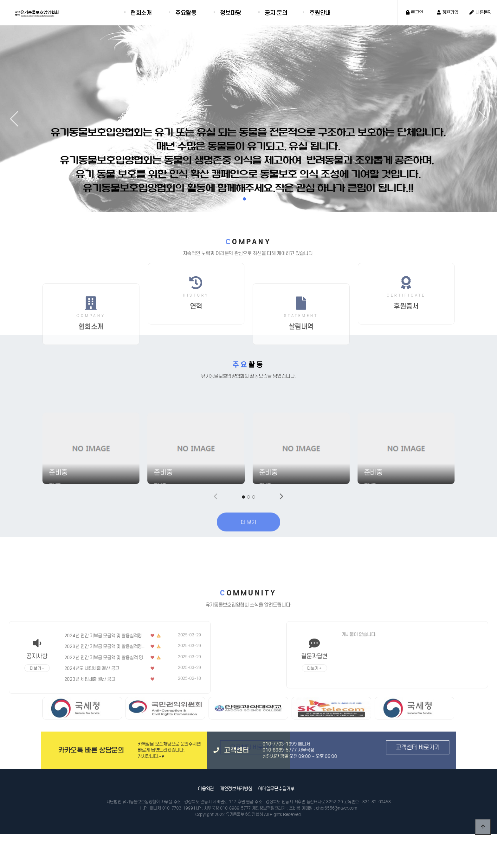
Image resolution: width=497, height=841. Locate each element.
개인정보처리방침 (236, 789)
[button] (479, 119)
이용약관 (206, 789)
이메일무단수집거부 (276, 789)
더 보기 (248, 568)
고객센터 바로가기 (321, 747)
